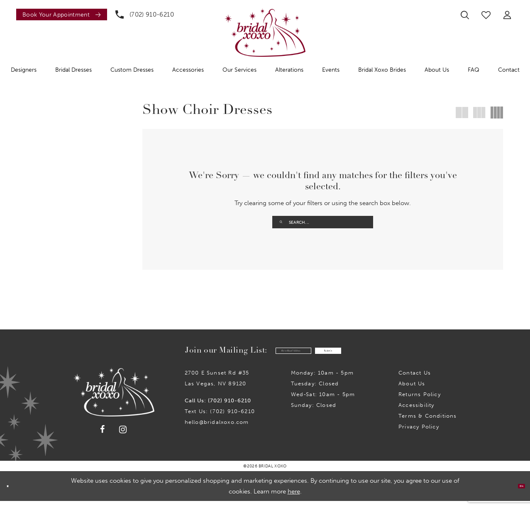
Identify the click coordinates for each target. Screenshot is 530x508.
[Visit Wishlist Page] (486, 15)
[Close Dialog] (12, 493)
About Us (411, 390)
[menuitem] (59, 14)
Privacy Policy (418, 434)
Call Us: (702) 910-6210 (218, 407)
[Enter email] (271, 356)
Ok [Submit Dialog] (516, 493)
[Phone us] (144, 14)
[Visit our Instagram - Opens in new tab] (123, 436)
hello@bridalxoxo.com (217, 429)
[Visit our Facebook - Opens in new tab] (103, 436)
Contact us (414, 380)
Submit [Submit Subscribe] (352, 356)
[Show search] (464, 15)
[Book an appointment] (61, 14)
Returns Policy (419, 401)
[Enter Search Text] (322, 222)
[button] (507, 15)
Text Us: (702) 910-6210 (220, 418)
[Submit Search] (281, 222)
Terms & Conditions (427, 423)
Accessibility (416, 412)
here (294, 498)
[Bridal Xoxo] (265, 32)
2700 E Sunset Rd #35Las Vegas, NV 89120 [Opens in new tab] (217, 385)
